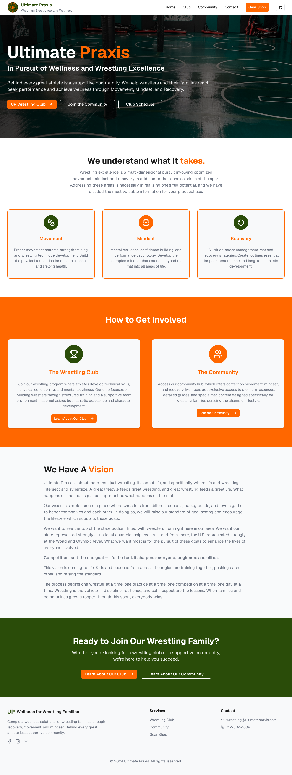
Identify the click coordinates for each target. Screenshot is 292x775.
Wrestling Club (162, 719)
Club (187, 7)
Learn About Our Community (176, 674)
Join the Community (87, 104)
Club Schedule (140, 104)
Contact (231, 7)
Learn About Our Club (74, 418)
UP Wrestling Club (32, 104)
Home (170, 7)
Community (207, 7)
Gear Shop (257, 7)
